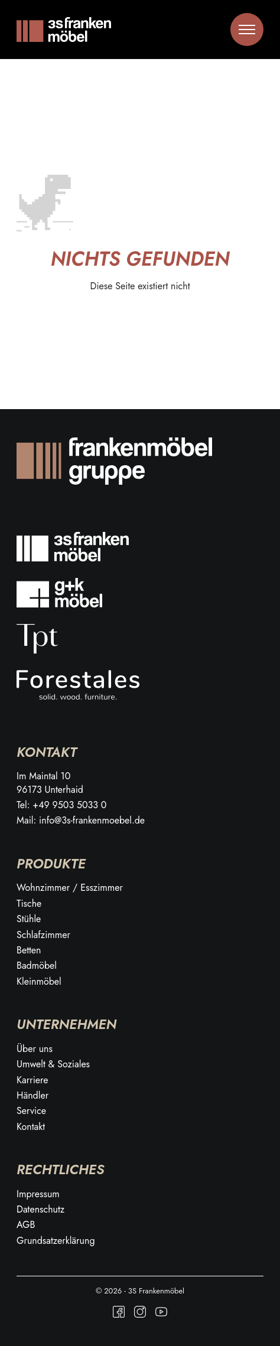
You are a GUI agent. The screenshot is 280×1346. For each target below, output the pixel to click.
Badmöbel (37, 965)
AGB (26, 1224)
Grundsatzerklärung (56, 1240)
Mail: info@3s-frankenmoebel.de (81, 820)
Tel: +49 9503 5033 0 (61, 805)
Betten (29, 950)
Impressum (38, 1194)
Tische (29, 903)
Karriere (32, 1080)
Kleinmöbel (39, 981)
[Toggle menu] (247, 29)
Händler (32, 1095)
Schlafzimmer (43, 935)
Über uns (35, 1049)
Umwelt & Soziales (53, 1064)
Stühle (29, 919)
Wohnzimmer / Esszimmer (70, 887)
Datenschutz (40, 1209)
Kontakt (31, 1126)
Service (31, 1111)
